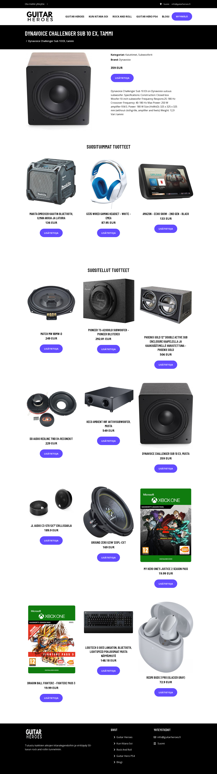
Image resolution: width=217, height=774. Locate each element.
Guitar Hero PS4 (146, 16)
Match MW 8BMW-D (51, 333)
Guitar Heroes (74, 16)
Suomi (164, 4)
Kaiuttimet (131, 53)
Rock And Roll (122, 16)
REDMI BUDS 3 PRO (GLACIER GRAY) (165, 676)
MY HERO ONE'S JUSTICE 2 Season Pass (166, 568)
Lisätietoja (122, 76)
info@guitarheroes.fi (180, 4)
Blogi (165, 16)
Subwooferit (145, 53)
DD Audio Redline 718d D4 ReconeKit (51, 437)
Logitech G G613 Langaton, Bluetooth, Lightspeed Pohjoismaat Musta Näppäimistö (108, 651)
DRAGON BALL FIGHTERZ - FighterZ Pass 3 (51, 682)
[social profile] (47, 4)
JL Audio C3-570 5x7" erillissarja (51, 524)
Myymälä (182, 15)
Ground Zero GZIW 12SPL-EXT (108, 541)
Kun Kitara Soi (98, 16)
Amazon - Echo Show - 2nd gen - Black (166, 213)
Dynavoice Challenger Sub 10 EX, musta (165, 452)
